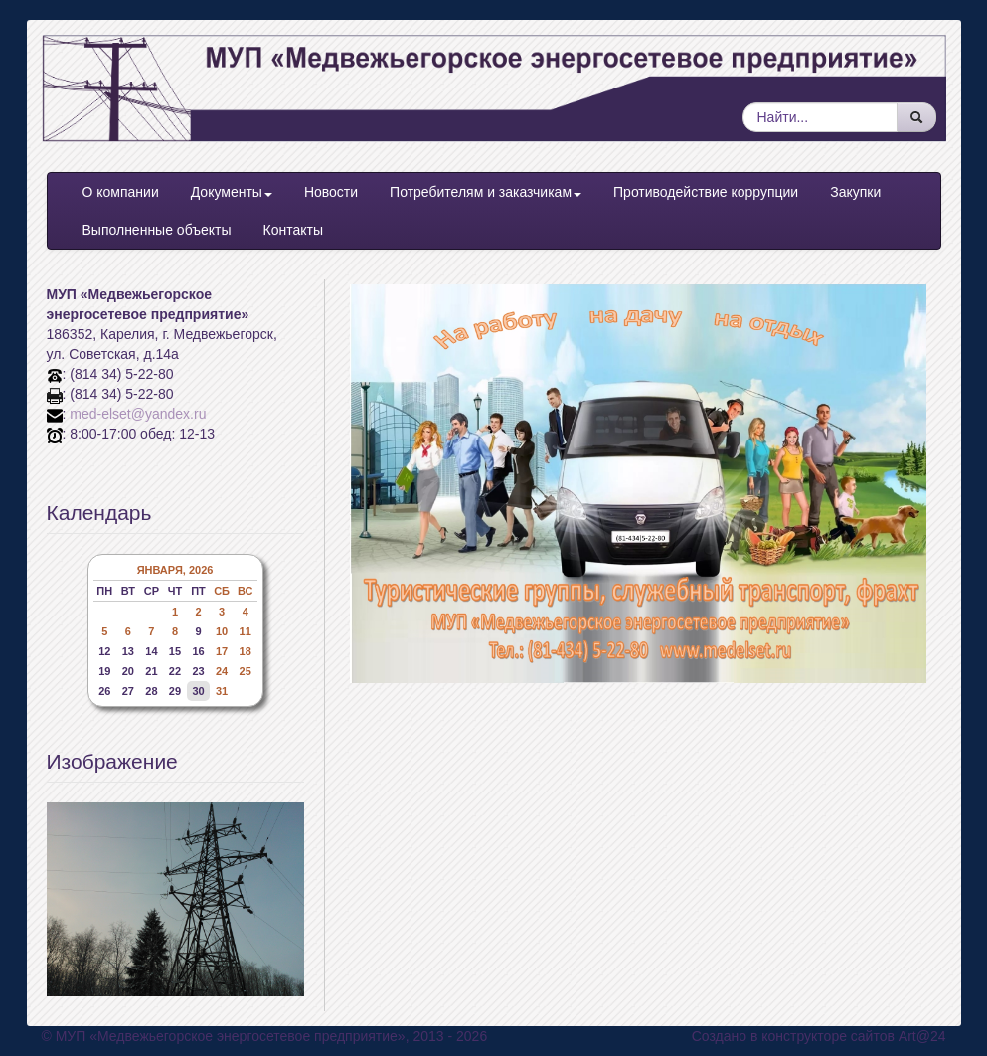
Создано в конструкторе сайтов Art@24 (819, 1036)
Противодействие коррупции (705, 192)
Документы (231, 192)
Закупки (855, 192)
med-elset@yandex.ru (138, 414)
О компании (120, 192)
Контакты (292, 230)
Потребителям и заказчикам (485, 192)
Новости (331, 192)
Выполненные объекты (157, 230)
